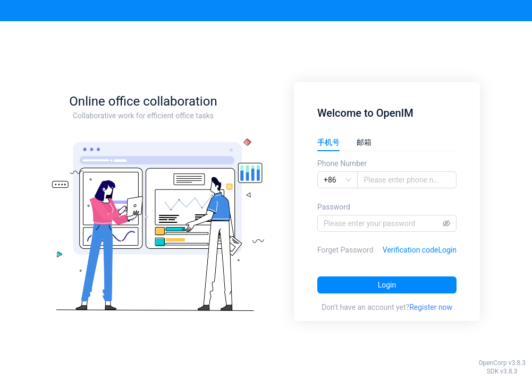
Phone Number (342, 163)
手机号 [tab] (328, 142)
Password (333, 207)
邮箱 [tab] (364, 142)
